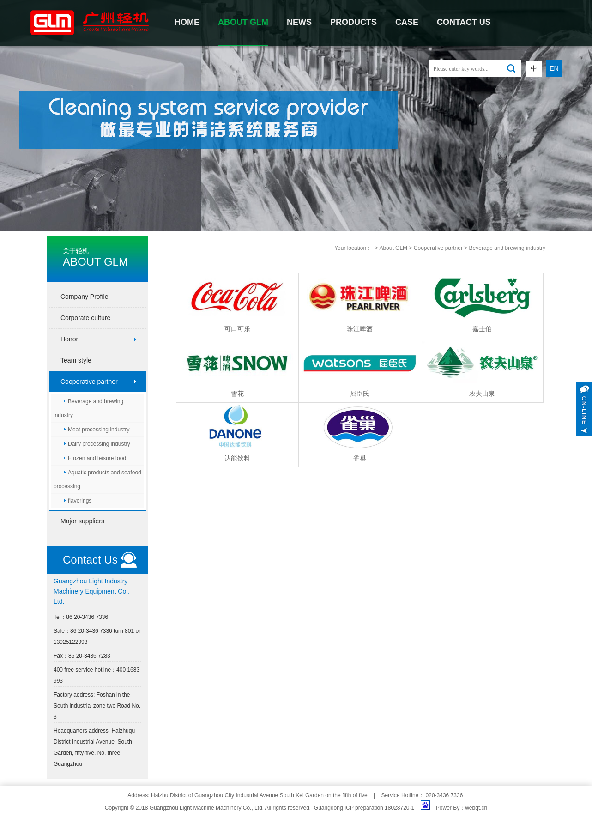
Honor (69, 339)
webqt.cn (476, 808)
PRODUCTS (353, 22)
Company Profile (84, 296)
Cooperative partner (89, 381)
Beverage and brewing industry (88, 408)
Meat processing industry (96, 429)
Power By (447, 808)
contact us (464, 22)
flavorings (77, 500)
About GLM (243, 22)
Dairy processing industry (96, 444)
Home (187, 22)
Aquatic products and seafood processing (97, 479)
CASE (406, 22)
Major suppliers (82, 521)
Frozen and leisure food (94, 458)
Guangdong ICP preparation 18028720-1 (364, 808)
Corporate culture (85, 317)
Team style (75, 360)
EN (554, 68)
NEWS (299, 22)
